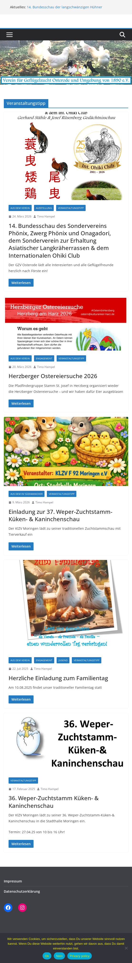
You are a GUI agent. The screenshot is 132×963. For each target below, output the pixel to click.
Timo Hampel (46, 216)
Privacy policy (79, 956)
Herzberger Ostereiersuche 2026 (53, 376)
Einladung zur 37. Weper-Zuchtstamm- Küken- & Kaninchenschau (60, 515)
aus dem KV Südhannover (26, 494)
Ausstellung (44, 208)
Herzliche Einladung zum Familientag (58, 678)
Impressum (13, 881)
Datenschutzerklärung (22, 891)
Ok (47, 956)
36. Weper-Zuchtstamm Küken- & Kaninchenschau (54, 801)
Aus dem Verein (20, 208)
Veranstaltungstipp (71, 208)
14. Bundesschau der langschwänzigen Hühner (64, 7)
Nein (59, 956)
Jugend (63, 660)
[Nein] (126, 948)
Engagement (44, 358)
